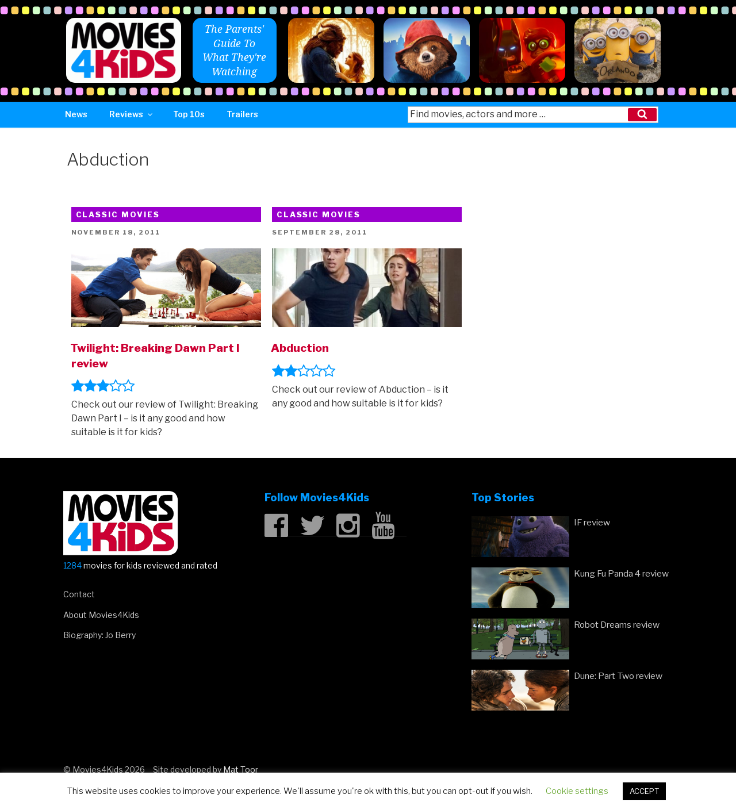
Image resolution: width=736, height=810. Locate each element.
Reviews (131, 114)
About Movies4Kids (101, 615)
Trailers (242, 114)
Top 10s (189, 114)
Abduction (300, 348)
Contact (79, 594)
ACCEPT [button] (644, 791)
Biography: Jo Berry (99, 635)
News (76, 114)
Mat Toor (240, 769)
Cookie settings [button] (577, 791)
